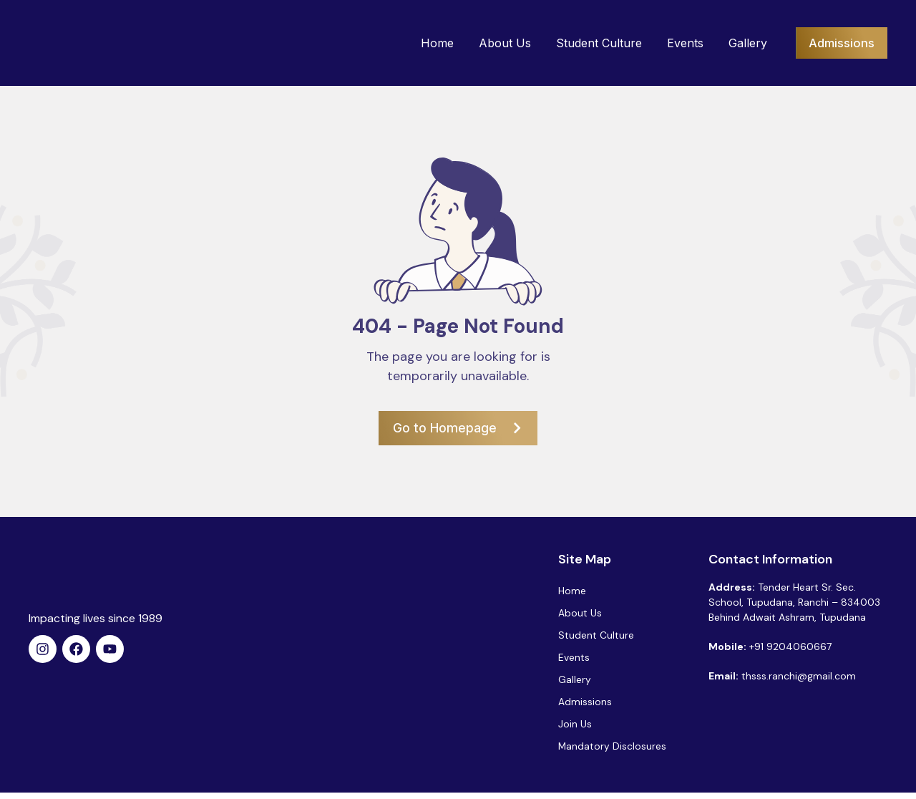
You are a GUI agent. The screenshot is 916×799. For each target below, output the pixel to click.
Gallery (740, 43)
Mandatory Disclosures (612, 751)
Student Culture (591, 43)
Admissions (585, 705)
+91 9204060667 (790, 646)
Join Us (575, 728)
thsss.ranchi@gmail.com (798, 675)
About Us (497, 43)
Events (677, 43)
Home (429, 43)
